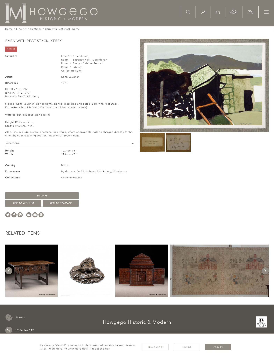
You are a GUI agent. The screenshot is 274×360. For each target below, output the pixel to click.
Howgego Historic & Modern (137, 322)
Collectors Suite (71, 70)
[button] (233, 11)
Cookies (15, 317)
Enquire (42, 195)
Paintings (36, 29)
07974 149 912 (19, 330)
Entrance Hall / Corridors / (90, 59)
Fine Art (21, 29)
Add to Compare (60, 203)
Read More (155, 347)
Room (64, 59)
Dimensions (69, 143)
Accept (218, 347)
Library (77, 67)
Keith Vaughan (70, 77)
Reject (187, 347)
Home (9, 29)
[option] (31, 271)
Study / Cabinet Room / (88, 63)
